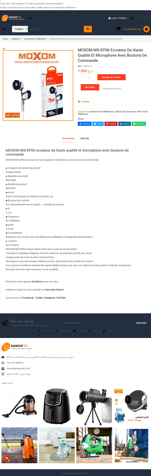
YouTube (61, 296)
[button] (30, 18)
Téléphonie (16, 39)
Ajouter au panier (111, 77)
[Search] (88, 29)
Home (5, 39)
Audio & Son (120, 111)
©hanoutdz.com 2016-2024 (76, 472)
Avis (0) (84, 137)
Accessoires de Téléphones (35, 39)
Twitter (39, 296)
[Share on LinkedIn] (124, 124)
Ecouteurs (131, 111)
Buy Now (90, 87)
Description (68, 137)
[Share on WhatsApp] (139, 124)
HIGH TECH (142, 111)
